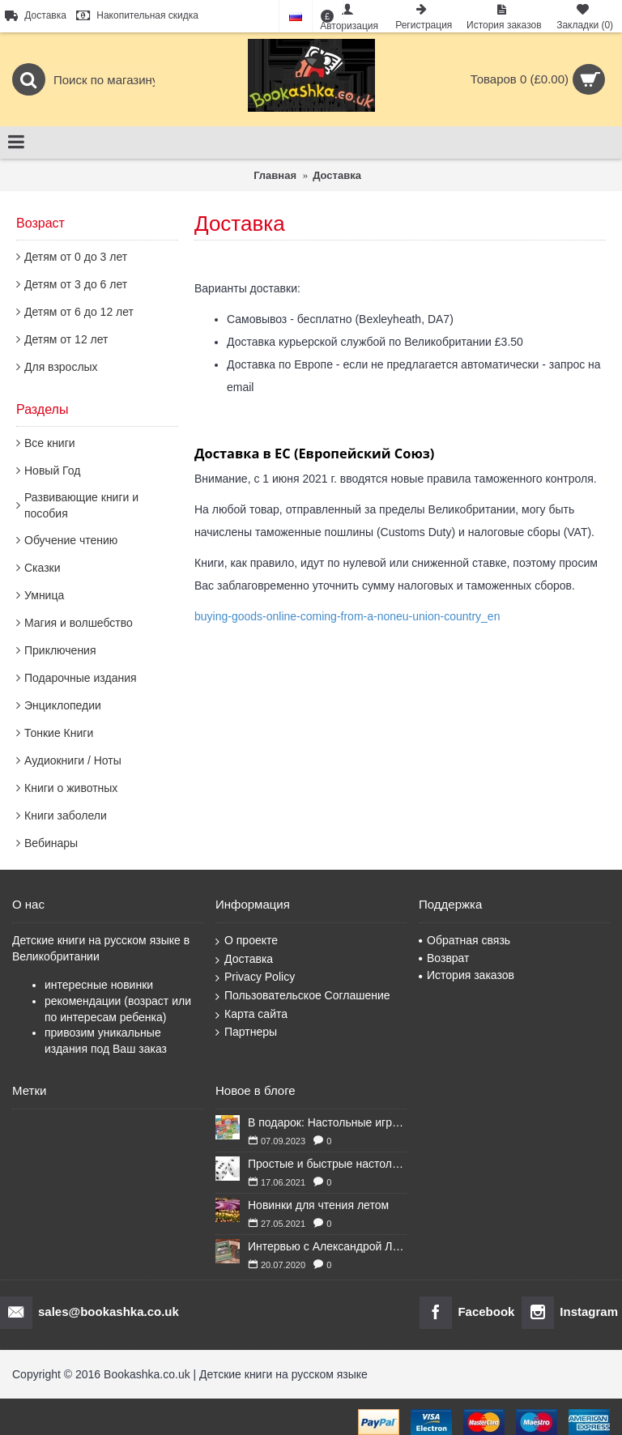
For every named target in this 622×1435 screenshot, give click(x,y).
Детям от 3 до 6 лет (75, 284)
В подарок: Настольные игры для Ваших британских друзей (327, 1122)
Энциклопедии (62, 705)
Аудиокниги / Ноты (72, 760)
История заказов (466, 975)
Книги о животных (70, 787)
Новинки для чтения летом (318, 1205)
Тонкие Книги (58, 732)
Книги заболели (65, 815)
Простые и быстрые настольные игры (327, 1163)
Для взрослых (61, 366)
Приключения (60, 650)
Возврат (444, 958)
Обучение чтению (70, 540)
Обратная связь (464, 940)
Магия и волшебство (78, 622)
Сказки (42, 567)
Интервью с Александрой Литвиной (327, 1246)
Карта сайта (251, 1014)
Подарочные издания (80, 677)
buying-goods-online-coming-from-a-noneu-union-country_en (347, 616)
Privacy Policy (255, 977)
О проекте (246, 941)
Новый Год (52, 470)
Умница (44, 595)
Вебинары (51, 843)
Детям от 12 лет (66, 339)
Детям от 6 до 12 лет (79, 311)
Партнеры (246, 1032)
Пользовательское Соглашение (302, 996)
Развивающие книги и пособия (81, 505)
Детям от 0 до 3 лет (75, 256)
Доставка (244, 959)
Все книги (49, 442)
